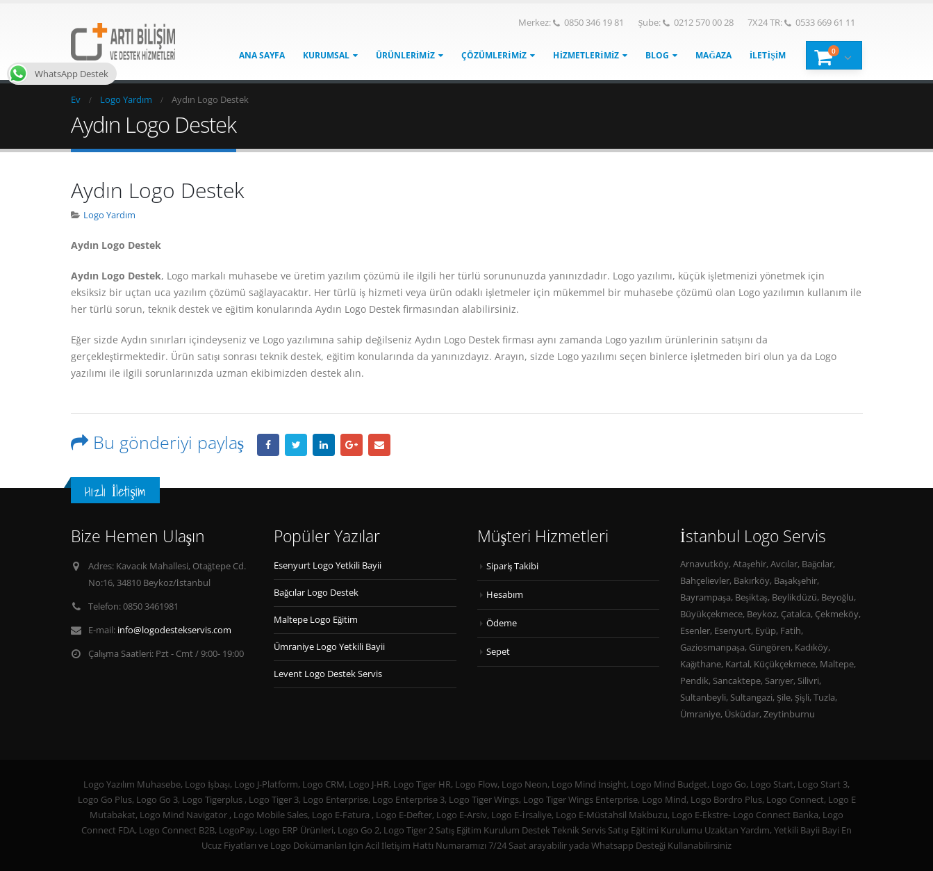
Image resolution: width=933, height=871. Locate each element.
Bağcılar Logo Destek (316, 593)
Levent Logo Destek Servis (328, 674)
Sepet (498, 652)
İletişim (768, 55)
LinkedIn (324, 445)
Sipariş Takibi (512, 566)
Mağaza (713, 55)
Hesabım (504, 595)
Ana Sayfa (262, 55)
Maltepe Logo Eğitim (316, 620)
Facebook (268, 445)
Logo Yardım (109, 215)
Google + (351, 445)
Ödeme (501, 623)
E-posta (379, 445)
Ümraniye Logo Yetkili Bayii (329, 647)
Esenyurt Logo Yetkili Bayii (327, 565)
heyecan (296, 445)
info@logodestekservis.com (174, 630)
